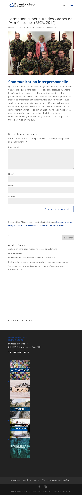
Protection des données (59, 480)
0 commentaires (49, 27)
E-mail (12, 185)
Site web (12, 196)
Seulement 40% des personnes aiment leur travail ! (31, 257)
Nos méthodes (15, 253)
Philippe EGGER (17, 27)
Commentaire (15, 147)
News (38, 27)
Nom (11, 174)
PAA (43, 480)
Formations (15, 480)
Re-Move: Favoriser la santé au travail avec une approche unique (38, 262)
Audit (36, 480)
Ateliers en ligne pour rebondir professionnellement (32, 249)
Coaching (27, 480)
